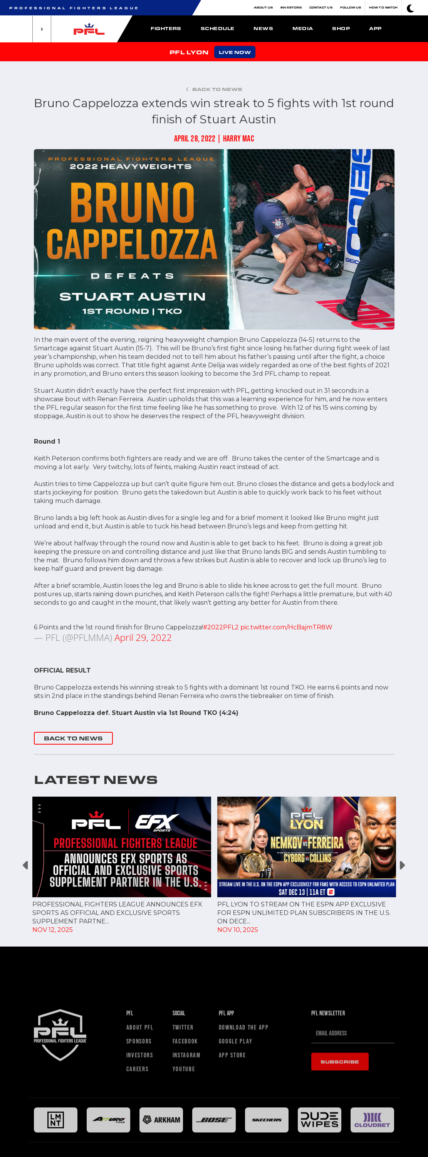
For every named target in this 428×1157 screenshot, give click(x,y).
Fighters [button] (166, 28)
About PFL (140, 1113)
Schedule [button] (218, 28)
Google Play (236, 1127)
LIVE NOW (235, 52)
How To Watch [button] (383, 7)
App (375, 28)
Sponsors (139, 1127)
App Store (232, 1141)
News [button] (263, 28)
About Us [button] (263, 7)
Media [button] (302, 28)
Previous (26, 865)
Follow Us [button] (350, 7)
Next (402, 865)
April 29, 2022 (143, 637)
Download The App (244, 1113)
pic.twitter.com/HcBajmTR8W (286, 627)
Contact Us (320, 7)
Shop (341, 28)
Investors (291, 7)
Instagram (187, 1141)
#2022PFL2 (221, 627)
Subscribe (340, 1148)
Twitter (183, 1113)
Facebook (185, 1127)
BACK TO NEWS (73, 738)
